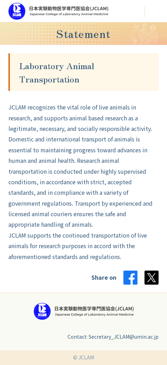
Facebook (130, 278)
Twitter (151, 278)
